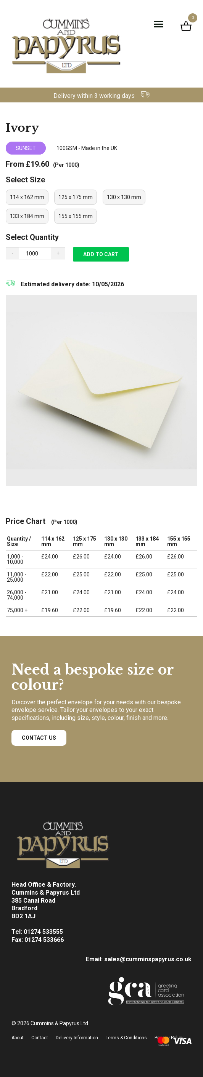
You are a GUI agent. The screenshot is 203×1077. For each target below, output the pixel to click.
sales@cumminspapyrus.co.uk (148, 959)
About (17, 1037)
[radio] (27, 197)
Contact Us (39, 738)
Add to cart (101, 254)
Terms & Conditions (126, 1037)
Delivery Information (77, 1037)
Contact (39, 1037)
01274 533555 (43, 931)
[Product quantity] (35, 253)
